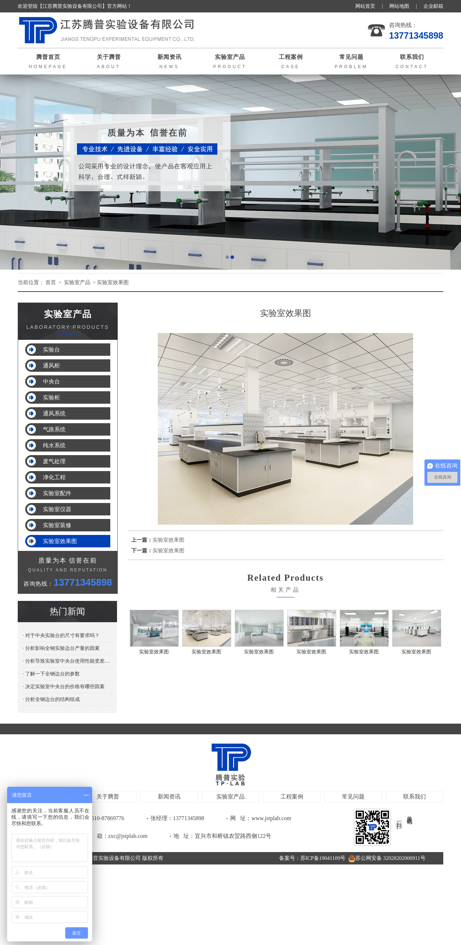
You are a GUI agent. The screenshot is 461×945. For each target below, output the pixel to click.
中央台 (51, 381)
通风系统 (54, 413)
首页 (50, 282)
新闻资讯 (169, 797)
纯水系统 (54, 445)
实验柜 (51, 397)
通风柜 (51, 366)
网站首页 (365, 6)
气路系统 (54, 429)
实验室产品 (77, 282)
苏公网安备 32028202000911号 (387, 858)
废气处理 (54, 461)
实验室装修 (57, 525)
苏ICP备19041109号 (323, 858)
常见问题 (353, 797)
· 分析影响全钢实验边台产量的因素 (61, 648)
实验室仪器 (57, 509)
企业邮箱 (433, 6)
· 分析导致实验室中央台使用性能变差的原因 (67, 661)
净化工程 (54, 477)
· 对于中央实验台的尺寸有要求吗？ (61, 635)
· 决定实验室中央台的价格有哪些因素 (64, 686)
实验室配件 (57, 493)
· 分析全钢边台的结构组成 (51, 699)
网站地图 (399, 6)
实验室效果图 (113, 282)
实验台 (51, 350)
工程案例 (292, 797)
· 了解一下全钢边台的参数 (51, 673)
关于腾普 (107, 797)
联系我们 (414, 797)
